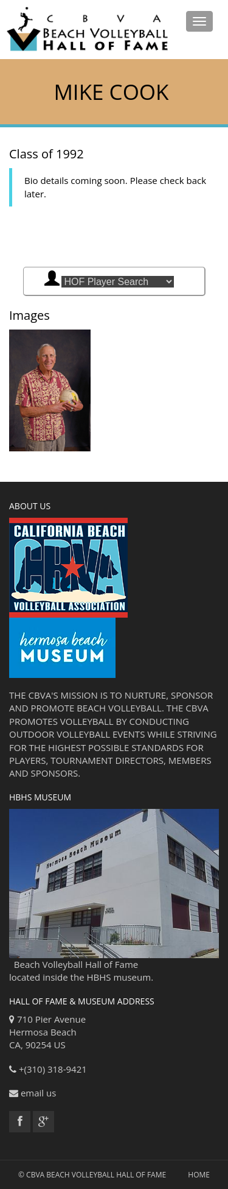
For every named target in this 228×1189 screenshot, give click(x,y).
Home (199, 1175)
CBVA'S (43, 695)
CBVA (35, 1175)
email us (38, 1093)
